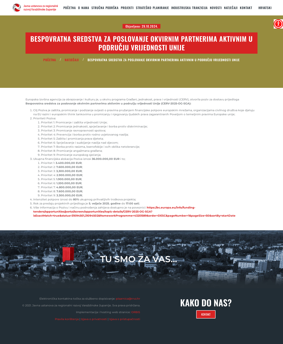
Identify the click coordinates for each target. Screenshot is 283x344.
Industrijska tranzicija (189, 7)
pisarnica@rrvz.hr (128, 298)
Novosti (216, 7)
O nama (83, 7)
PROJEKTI (127, 7)
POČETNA (49, 60)
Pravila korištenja (67, 319)
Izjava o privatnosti (94, 319)
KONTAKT (246, 7)
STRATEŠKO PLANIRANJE (152, 7)
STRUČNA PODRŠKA (104, 7)
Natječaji (231, 7)
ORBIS (135, 312)
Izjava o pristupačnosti (124, 319)
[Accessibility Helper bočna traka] (278, 24)
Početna (69, 7)
